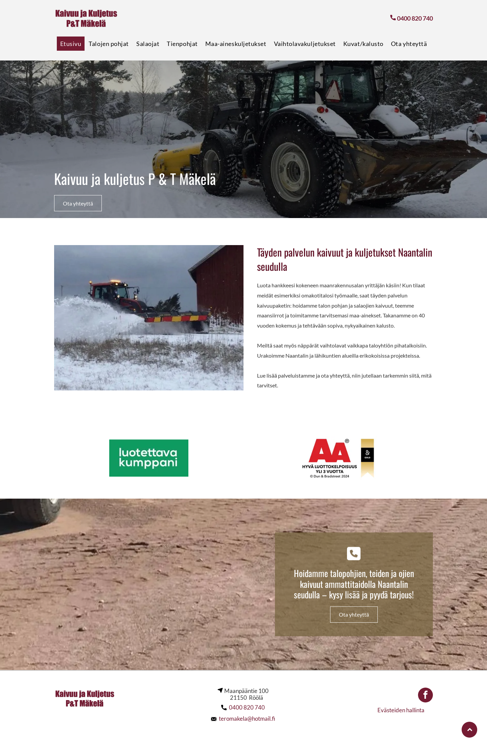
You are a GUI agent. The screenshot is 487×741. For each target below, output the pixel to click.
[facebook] (425, 696)
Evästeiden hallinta (400, 710)
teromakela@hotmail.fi (247, 718)
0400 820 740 (247, 707)
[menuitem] (70, 43)
